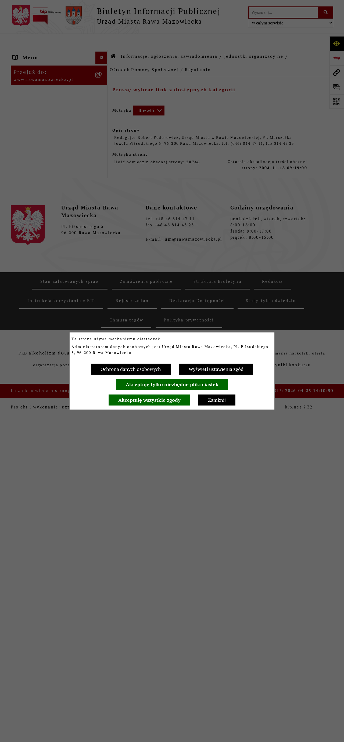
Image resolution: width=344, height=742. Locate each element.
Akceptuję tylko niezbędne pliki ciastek (172, 384)
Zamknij (217, 400)
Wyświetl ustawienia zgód (216, 369)
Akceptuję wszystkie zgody (149, 400)
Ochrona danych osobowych (131, 369)
